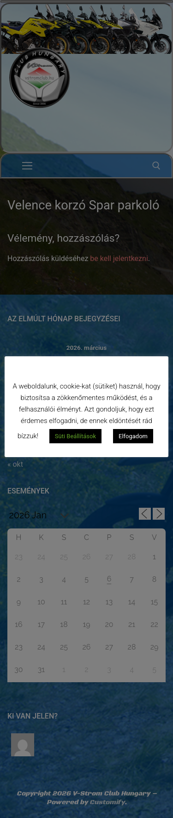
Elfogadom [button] (133, 436)
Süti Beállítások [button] (75, 436)
